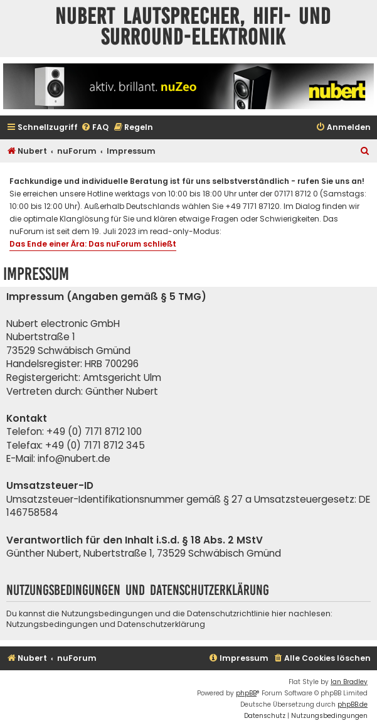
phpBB (246, 693)
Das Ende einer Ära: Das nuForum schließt (92, 243)
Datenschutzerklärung (161, 624)
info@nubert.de (74, 458)
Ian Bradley (349, 682)
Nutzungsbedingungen (52, 624)
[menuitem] (95, 127)
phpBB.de (352, 704)
